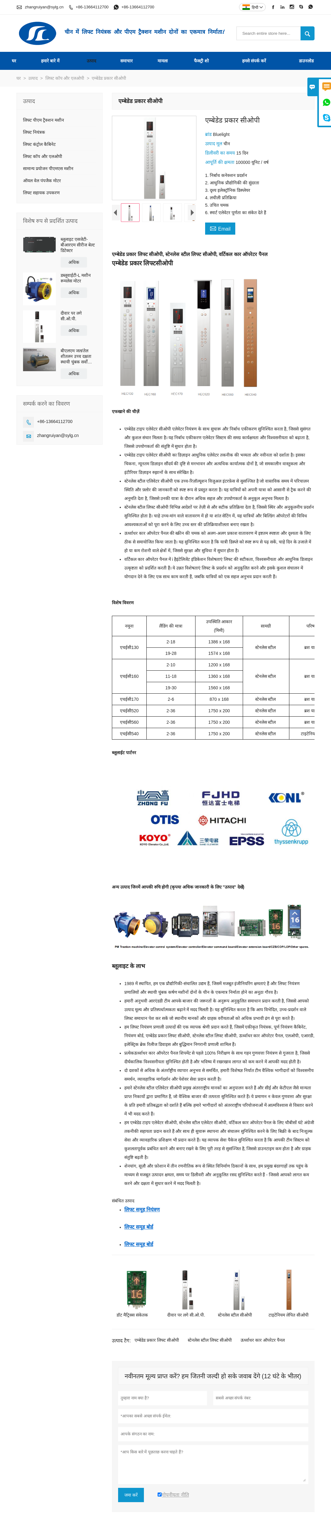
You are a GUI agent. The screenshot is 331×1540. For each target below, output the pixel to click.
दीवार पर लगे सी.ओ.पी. (71, 316)
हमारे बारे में (50, 60)
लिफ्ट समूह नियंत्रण (142, 1209)
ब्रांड (209, 134)
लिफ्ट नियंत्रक (34, 132)
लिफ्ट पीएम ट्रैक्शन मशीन (43, 120)
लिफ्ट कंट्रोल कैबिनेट (39, 144)
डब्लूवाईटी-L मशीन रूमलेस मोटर (76, 278)
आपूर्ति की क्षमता (220, 162)
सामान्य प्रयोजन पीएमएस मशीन (48, 168)
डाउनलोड (306, 60)
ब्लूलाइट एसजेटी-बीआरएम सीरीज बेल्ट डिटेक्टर (78, 245)
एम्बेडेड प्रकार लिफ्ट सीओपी (157, 1340)
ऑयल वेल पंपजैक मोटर (42, 180)
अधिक (73, 262)
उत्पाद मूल (214, 143)
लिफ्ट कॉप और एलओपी (65, 78)
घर (14, 60)
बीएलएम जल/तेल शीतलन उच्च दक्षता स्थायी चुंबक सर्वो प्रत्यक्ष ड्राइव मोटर (76, 356)
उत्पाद (91, 60)
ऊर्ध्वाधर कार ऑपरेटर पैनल (263, 1340)
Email (220, 228)
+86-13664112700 (92, 7)
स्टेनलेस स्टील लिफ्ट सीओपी (210, 1340)
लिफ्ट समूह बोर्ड (138, 1227)
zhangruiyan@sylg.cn (44, 7)
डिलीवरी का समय (221, 152)
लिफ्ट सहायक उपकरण (41, 192)
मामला (163, 60)
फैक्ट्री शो (201, 60)
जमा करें (131, 1495)
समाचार (126, 60)
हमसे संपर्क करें (254, 60)
